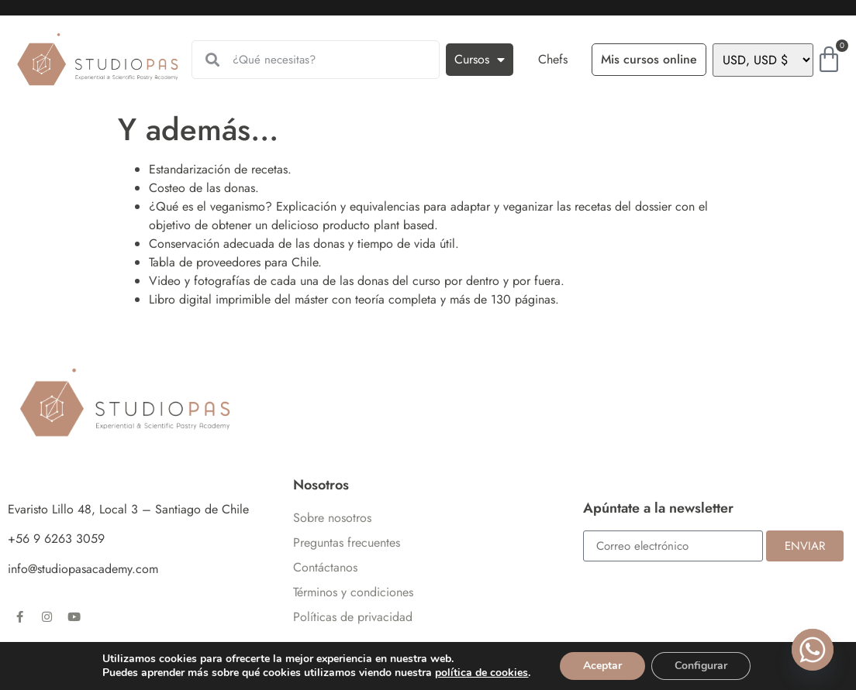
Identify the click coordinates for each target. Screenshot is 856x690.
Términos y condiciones (353, 592)
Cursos (479, 60)
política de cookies (481, 672)
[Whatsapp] (813, 650)
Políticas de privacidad (352, 617)
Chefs (553, 59)
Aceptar (602, 665)
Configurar (701, 665)
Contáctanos (325, 567)
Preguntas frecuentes (346, 542)
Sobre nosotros (332, 518)
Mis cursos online (649, 59)
